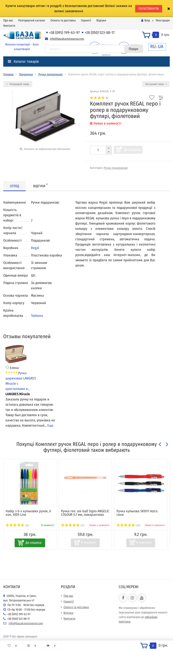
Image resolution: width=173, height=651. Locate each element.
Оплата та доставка (63, 20)
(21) (72, 525)
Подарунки (26, 74)
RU (153, 46)
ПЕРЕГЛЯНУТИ (149, 9)
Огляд (14, 186)
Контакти (9, 26)
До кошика (132, 149)
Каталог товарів (23, 61)
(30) (128, 525)
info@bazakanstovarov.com (67, 39)
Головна (8, 74)
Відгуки (101, 20)
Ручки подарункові (50, 74)
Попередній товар (18, 84)
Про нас (8, 20)
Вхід (145, 20)
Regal (35, 248)
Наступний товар (155, 84)
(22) (17, 525)
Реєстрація (163, 20)
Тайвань (37, 315)
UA (160, 46)
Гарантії (86, 20)
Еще (50, 425)
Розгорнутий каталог (31, 20)
